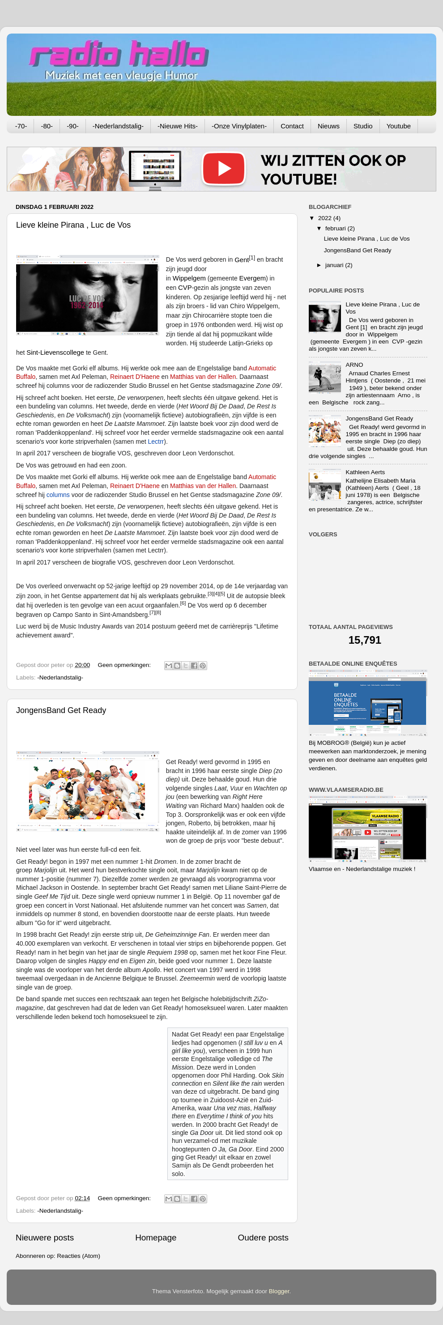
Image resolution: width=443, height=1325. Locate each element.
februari (336, 228)
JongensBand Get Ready (61, 710)
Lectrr (156, 441)
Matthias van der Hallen (203, 376)
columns (58, 494)
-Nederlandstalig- (118, 126)
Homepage (155, 1237)
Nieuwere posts (45, 1237)
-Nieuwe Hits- (178, 126)
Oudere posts (263, 1237)
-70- (21, 126)
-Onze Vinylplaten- (239, 126)
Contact (292, 126)
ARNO (354, 364)
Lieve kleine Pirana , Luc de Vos (73, 225)
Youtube (399, 126)
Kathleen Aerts (365, 472)
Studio (363, 126)
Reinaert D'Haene (135, 376)
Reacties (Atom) (78, 1256)
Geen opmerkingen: (125, 665)
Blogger (279, 1291)
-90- (73, 126)
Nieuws (329, 126)
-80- (47, 126)
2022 (325, 218)
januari (335, 265)
